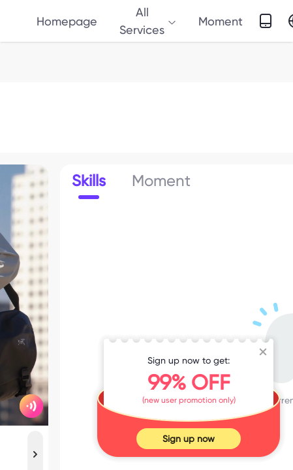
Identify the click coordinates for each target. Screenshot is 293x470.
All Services (148, 21)
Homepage (67, 21)
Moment (220, 21)
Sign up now (188, 438)
